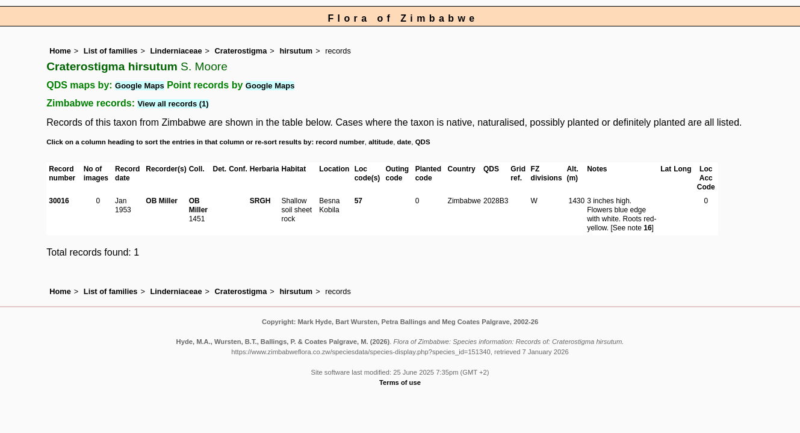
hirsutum (295, 50)
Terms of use (400, 382)
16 (647, 228)
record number (340, 142)
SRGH (260, 201)
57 (358, 201)
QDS (422, 142)
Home (60, 50)
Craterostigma (241, 50)
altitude (380, 142)
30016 (59, 201)
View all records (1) (172, 103)
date (404, 142)
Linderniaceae (176, 50)
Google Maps (139, 85)
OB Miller (162, 201)
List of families (111, 50)
